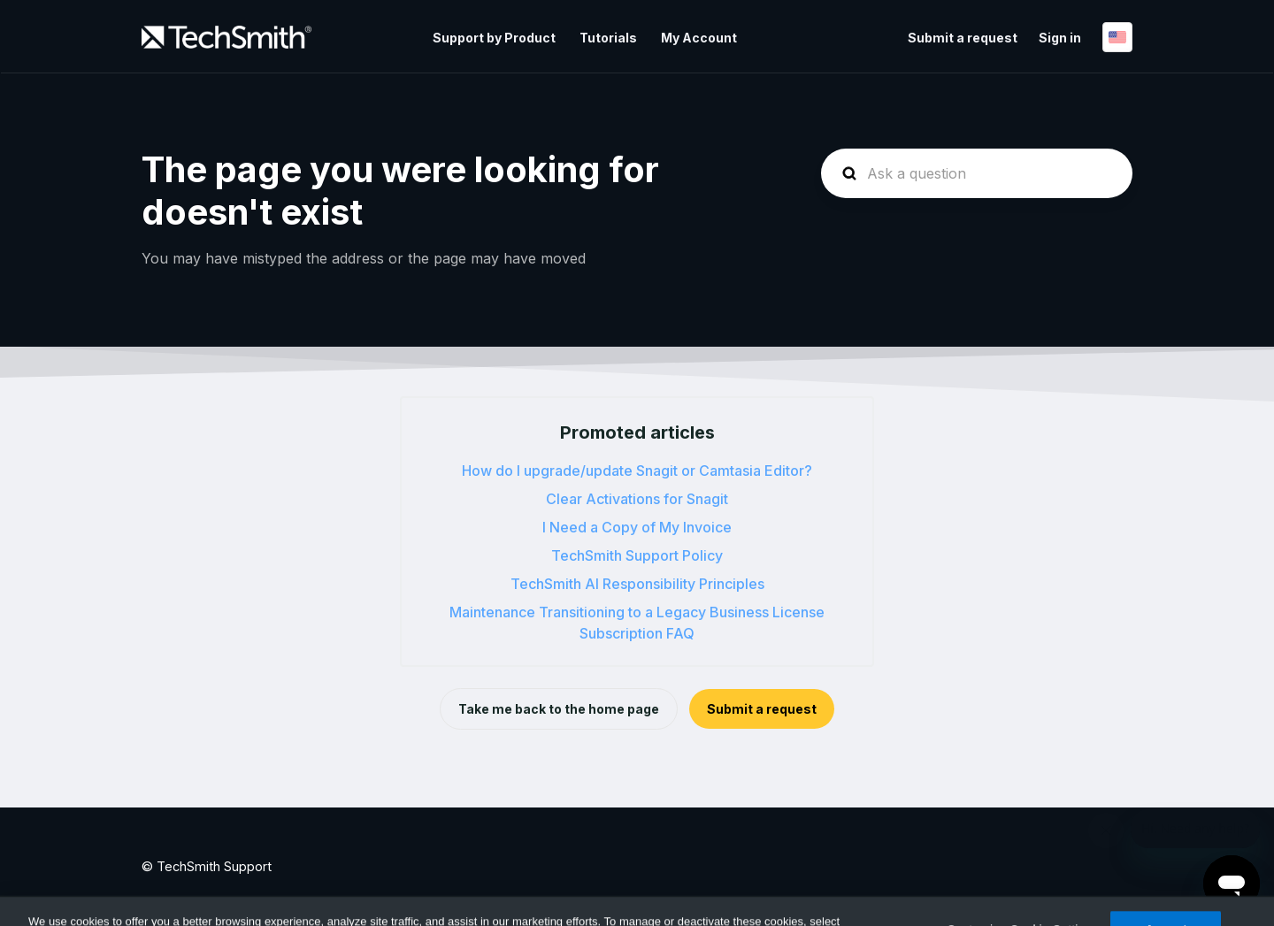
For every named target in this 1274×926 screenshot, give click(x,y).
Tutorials (608, 37)
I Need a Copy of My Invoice (637, 527)
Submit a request (962, 37)
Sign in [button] (1060, 37)
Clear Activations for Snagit (637, 499)
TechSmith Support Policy (637, 555)
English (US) (1117, 37)
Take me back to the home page (558, 708)
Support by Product (494, 37)
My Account (699, 37)
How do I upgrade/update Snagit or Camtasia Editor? (637, 470)
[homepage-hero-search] (976, 173)
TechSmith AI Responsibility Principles (637, 584)
